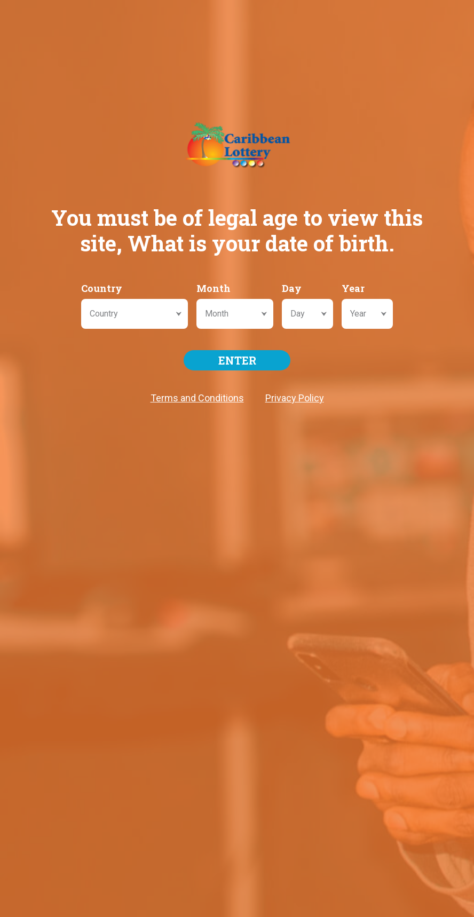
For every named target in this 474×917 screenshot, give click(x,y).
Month (213, 288)
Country (101, 288)
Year (353, 288)
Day (292, 288)
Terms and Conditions (197, 398)
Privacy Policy (294, 398)
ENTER (237, 360)
